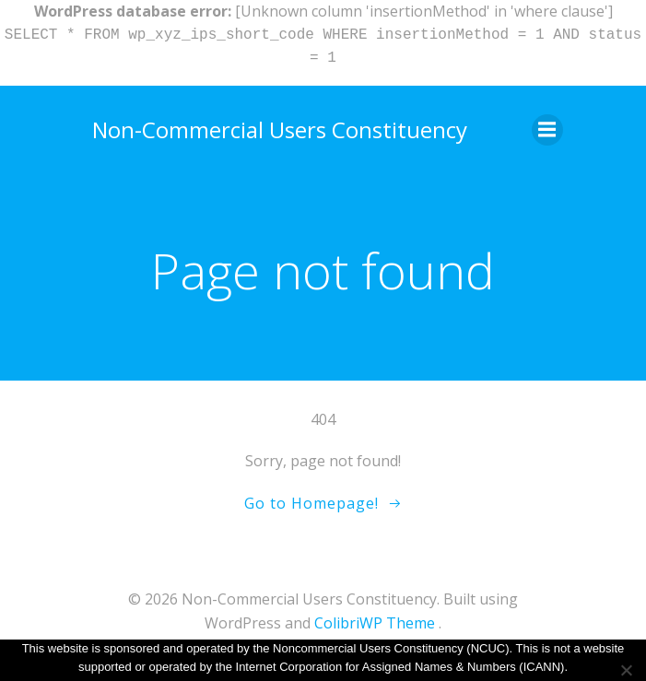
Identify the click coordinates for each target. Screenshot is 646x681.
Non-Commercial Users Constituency (279, 129)
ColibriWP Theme (374, 623)
